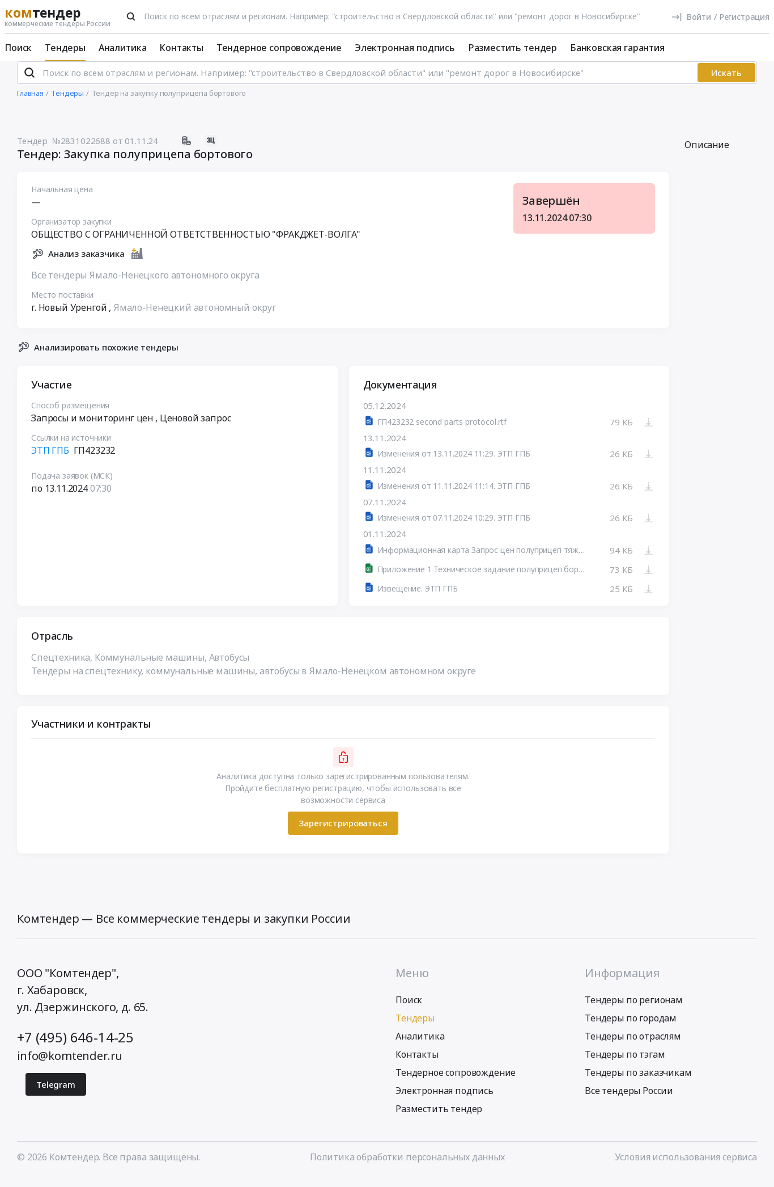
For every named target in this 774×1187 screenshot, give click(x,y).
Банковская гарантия (617, 47)
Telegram (55, 1093)
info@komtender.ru (69, 1064)
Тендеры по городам (631, 1027)
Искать (726, 82)
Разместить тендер (512, 47)
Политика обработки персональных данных (407, 1166)
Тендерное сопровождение (279, 47)
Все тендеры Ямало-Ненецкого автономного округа (145, 284)
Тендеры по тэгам (625, 1063)
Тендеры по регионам (634, 1009)
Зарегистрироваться (343, 832)
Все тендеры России (629, 1099)
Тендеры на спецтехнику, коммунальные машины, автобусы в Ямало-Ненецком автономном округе (253, 680)
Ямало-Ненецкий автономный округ (194, 316)
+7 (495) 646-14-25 (75, 1046)
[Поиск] (130, 16)
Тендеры (65, 47)
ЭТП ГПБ (50, 460)
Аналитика (123, 47)
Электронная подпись (405, 47)
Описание (706, 154)
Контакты (181, 47)
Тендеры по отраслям (633, 1045)
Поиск (18, 47)
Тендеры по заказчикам (638, 1081)
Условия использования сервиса (686, 1166)
